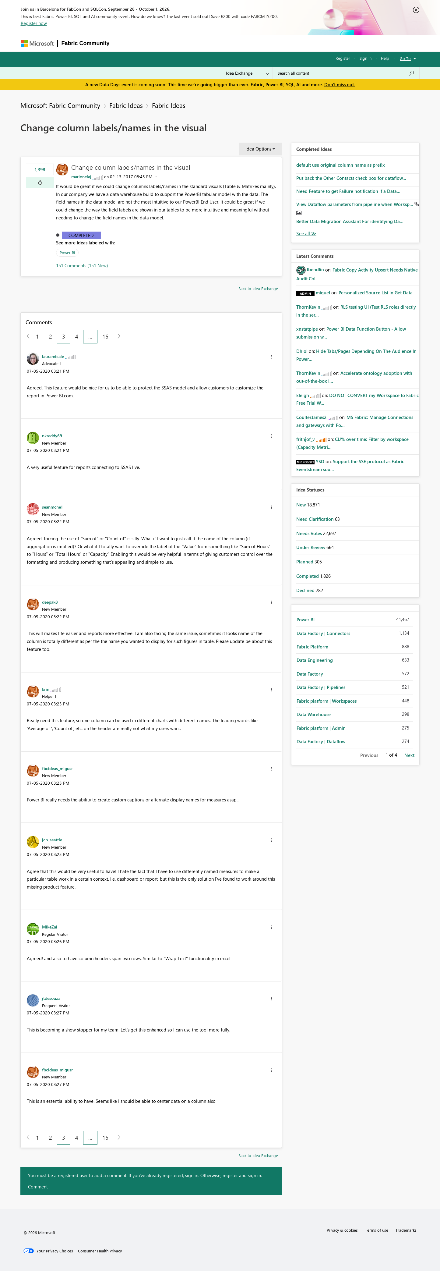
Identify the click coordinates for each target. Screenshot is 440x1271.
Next (409, 755)
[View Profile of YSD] (320, 461)
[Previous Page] (26, 336)
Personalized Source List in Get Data (376, 292)
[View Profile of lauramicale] (53, 356)
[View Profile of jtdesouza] (51, 998)
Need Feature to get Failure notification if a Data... (348, 191)
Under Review (311, 547)
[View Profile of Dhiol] (302, 351)
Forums (123, 43)
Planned (305, 562)
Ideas (175, 43)
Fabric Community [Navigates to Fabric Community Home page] (86, 43)
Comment (38, 1187)
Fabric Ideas (126, 105)
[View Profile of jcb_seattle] (52, 839)
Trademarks (406, 1230)
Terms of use (376, 1230)
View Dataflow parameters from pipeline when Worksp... (355, 204)
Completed (81, 235)
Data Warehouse (314, 714)
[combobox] (346, 73)
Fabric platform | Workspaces (327, 701)
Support (279, 43)
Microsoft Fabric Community (60, 105)
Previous (369, 755)
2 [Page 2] (50, 336)
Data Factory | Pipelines (321, 687)
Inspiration (150, 43)
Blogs (229, 43)
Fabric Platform (312, 647)
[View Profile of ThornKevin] (308, 307)
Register (343, 58)
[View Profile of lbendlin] (315, 269)
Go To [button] (405, 58)
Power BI (67, 252)
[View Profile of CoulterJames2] (311, 417)
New (301, 505)
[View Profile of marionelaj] (81, 176)
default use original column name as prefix (340, 165)
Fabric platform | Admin (321, 728)
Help (385, 58)
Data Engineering (315, 660)
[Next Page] (117, 336)
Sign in (365, 58)
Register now (34, 23)
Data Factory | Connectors (323, 633)
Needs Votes (309, 533)
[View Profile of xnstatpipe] (307, 329)
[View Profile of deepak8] (50, 602)
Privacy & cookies (342, 1230)
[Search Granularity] (247, 73)
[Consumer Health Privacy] (100, 1250)
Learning (253, 43)
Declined (306, 590)
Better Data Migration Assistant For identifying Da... (349, 221)
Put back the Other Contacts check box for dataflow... (351, 178)
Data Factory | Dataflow (321, 741)
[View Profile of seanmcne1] (52, 507)
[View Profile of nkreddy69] (52, 435)
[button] (40, 182)
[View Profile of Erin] (45, 689)
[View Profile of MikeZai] (49, 927)
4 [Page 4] (76, 336)
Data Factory (310, 674)
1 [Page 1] (37, 336)
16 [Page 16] (105, 336)
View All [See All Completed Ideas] (306, 233)
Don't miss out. (339, 84)
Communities (202, 43)
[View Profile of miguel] (323, 292)
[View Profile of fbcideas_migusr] (57, 768)
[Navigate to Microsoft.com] (37, 43)
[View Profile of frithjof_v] (305, 439)
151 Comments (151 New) (82, 265)
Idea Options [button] (258, 149)
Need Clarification (315, 519)
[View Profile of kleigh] (302, 395)
